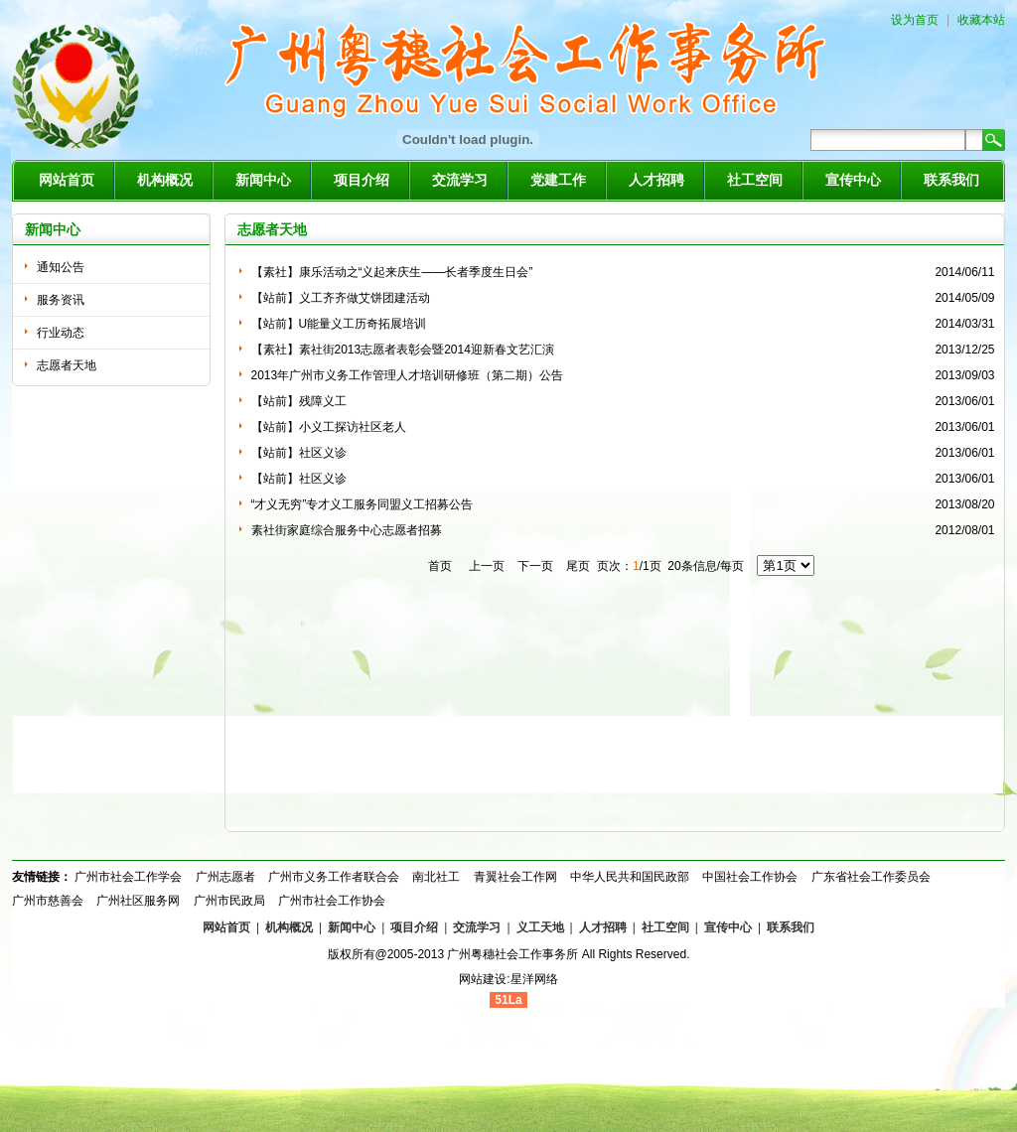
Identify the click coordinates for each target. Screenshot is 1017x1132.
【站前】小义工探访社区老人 (328, 427)
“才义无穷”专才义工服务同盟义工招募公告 (362, 504)
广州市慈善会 (47, 901)
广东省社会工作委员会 (871, 877)
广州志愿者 (225, 877)
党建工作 (558, 180)
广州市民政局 (229, 901)
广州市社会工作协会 (331, 901)
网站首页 (66, 180)
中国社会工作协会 (750, 877)
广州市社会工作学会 (128, 877)
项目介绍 (361, 180)
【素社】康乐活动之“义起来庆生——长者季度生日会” (392, 272)
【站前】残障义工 (299, 401)
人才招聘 (656, 180)
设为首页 (915, 20)
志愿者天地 (66, 365)
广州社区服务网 (138, 901)
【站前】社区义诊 (299, 453)
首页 (440, 566)
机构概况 (165, 180)
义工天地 (540, 927)
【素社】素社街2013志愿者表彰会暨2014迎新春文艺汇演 (402, 349)
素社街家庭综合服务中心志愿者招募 (346, 530)
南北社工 (436, 877)
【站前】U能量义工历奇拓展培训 (339, 324)
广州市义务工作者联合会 (333, 877)
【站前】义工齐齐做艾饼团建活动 (340, 298)
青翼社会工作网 (515, 877)
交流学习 (460, 180)
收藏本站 (981, 20)
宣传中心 (853, 180)
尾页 (576, 566)
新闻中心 (263, 180)
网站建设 (483, 979)
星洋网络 (534, 979)
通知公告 (60, 267)
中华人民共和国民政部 (629, 877)
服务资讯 (60, 300)
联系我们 (951, 180)
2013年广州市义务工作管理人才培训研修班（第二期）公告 (407, 375)
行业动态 (60, 333)
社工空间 (755, 180)
